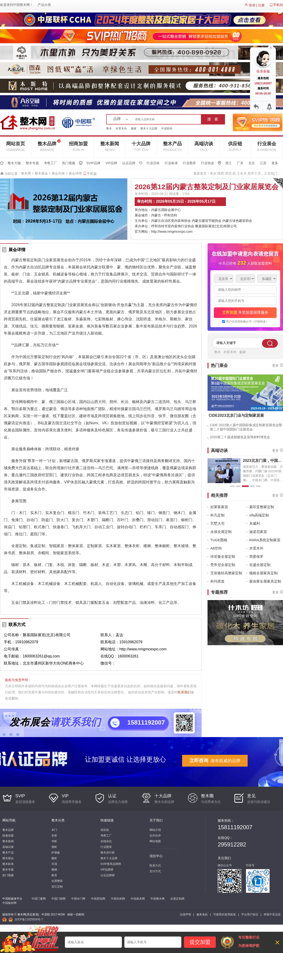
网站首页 (15, 146)
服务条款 (202, 914)
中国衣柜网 (118, 898)
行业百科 (153, 163)
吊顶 (54, 864)
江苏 (263, 163)
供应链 (235, 146)
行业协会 (207, 163)
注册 (261, 5)
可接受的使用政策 (224, 914)
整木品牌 (49, 144)
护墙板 (55, 852)
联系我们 (184, 692)
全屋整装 (57, 881)
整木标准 (8, 864)
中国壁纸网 (98, 898)
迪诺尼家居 (258, 532)
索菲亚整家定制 (261, 507)
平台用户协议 (249, 914)
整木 (109, 128)
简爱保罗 (256, 556)
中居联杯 (166, 128)
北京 (251, 163)
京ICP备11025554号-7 (29, 919)
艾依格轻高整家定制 (226, 573)
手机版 (90, 174)
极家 (134, 128)
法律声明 (185, 914)
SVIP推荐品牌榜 (110, 864)
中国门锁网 (58, 898)
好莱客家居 (219, 507)
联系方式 (155, 865)
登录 (252, 5)
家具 (54, 875)
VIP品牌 (111, 163)
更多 (274, 163)
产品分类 (44, 5)
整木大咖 (14, 163)
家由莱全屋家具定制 (265, 581)
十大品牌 (141, 146)
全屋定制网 (177, 898)
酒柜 (54, 847)
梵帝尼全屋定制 (222, 565)
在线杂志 (106, 841)
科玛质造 (217, 581)
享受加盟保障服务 (245, 312)
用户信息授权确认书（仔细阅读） (247, 321)
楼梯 (54, 869)
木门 (54, 830)
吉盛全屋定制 (260, 565)
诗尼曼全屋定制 (222, 556)
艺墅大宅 (217, 523)
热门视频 (68, 163)
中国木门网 (78, 898)
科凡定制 (217, 515)
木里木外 (121, 128)
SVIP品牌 (93, 163)
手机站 (278, 5)
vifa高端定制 (259, 515)
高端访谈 (203, 146)
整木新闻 (109, 146)
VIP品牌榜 (106, 869)
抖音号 (250, 865)
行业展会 (266, 146)
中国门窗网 (39, 898)
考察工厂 (50, 163)
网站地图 (155, 841)
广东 (240, 163)
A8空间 (216, 548)
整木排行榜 (107, 852)
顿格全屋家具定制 (263, 573)
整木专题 (32, 163)
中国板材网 (9, 903)
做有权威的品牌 (214, 760)
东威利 (254, 523)
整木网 (26, 173)
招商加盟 (78, 146)
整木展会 (41, 173)
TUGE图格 (218, 540)
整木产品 (172, 146)
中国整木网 (21, 5)
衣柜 (54, 835)
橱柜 (54, 858)
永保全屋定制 (221, 532)
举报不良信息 (272, 914)
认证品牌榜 (107, 875)
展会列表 (58, 173)
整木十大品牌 (148, 128)
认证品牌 (128, 163)
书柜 (54, 841)
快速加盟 (8, 835)
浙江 (228, 163)
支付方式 (155, 871)
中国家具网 (138, 898)
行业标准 (171, 163)
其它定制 (57, 886)
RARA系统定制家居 (264, 540)
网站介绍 (155, 830)
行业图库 (189, 163)
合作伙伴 (155, 835)
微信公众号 (225, 865)
